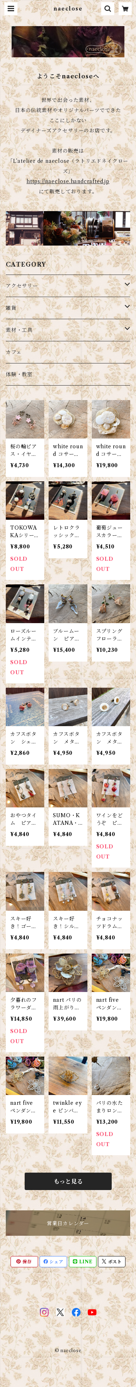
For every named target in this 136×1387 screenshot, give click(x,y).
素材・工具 (19, 330)
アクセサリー (22, 286)
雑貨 (11, 308)
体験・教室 (19, 374)
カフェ (13, 352)
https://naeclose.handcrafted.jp (68, 181)
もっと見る (68, 1181)
